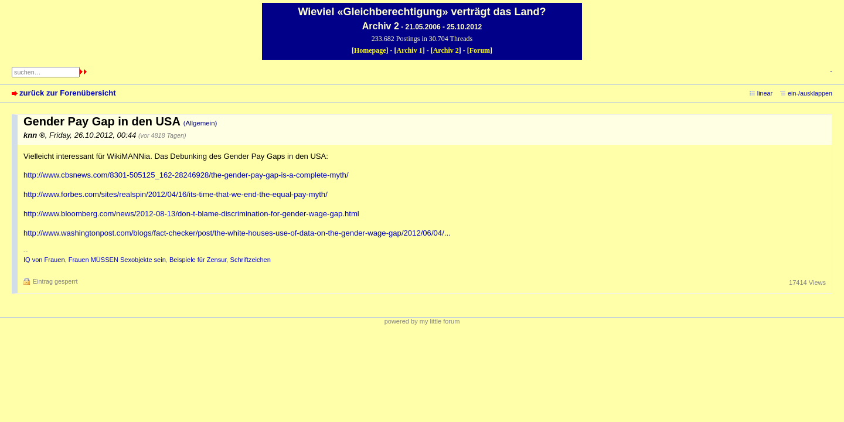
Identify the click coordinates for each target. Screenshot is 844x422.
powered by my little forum (422, 321)
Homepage (370, 50)
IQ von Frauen (44, 259)
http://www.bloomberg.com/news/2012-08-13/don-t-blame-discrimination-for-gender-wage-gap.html (191, 213)
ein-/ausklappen (810, 93)
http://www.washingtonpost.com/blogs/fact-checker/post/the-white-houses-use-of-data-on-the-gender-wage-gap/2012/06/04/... (237, 233)
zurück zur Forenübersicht (67, 93)
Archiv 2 (446, 50)
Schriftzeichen (250, 259)
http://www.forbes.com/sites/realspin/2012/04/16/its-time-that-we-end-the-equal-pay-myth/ (175, 194)
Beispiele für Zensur (198, 259)
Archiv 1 (410, 50)
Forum (479, 50)
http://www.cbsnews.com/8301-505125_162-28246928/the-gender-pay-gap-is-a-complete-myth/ (186, 175)
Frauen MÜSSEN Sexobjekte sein (117, 259)
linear (764, 93)
